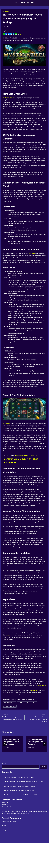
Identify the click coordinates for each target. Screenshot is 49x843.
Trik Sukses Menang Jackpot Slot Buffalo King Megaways (11, 741)
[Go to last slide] (4, 744)
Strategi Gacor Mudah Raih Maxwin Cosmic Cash (19, 790)
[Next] (44, 744)
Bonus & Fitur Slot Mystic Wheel (11, 699)
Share (21, 34)
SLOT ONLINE (6, 11)
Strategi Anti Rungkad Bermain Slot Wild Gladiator (19, 777)
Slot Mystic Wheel (8, 98)
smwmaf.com (41, 686)
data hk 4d (5, 804)
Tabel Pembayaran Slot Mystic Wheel (26, 702)
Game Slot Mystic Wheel (28, 699)
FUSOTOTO (5, 802)
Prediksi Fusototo (7, 807)
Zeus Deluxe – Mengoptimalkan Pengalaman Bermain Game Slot (12, 716)
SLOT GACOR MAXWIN (9, 702)
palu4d (4, 825)
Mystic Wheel (7, 423)
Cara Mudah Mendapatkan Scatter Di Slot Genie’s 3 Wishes (22, 795)
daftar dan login (15, 811)
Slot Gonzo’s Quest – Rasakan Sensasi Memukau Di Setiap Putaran (36, 717)
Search (4, 764)
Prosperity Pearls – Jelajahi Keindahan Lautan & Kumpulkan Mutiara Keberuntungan (21, 459)
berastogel (9, 635)
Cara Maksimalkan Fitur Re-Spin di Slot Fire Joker (35, 741)
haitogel (4, 830)
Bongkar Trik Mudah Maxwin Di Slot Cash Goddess (19, 786)
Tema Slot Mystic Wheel (9, 706)
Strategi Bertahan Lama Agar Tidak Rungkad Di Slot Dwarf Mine (23, 781)
